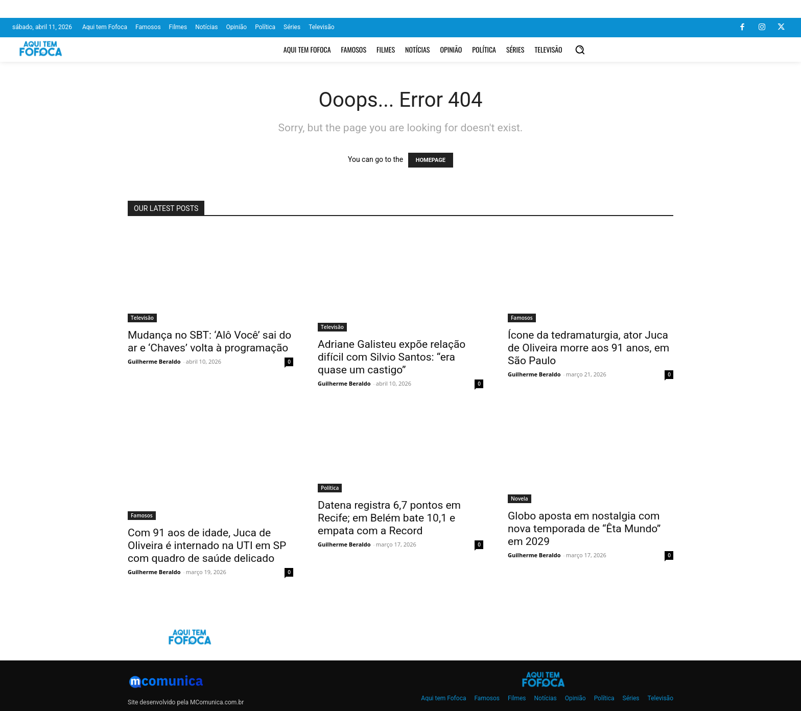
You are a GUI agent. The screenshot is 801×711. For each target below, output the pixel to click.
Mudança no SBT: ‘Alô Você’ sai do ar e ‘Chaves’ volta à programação (209, 341)
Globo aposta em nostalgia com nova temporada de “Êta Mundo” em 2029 (584, 529)
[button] (580, 49)
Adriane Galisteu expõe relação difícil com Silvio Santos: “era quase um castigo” (391, 357)
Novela (519, 498)
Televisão (142, 317)
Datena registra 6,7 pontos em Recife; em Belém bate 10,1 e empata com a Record (389, 518)
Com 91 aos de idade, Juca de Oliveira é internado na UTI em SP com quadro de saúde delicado (207, 545)
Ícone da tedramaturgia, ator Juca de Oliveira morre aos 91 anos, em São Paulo (588, 348)
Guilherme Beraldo (154, 361)
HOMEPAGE (430, 160)
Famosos (522, 317)
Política (330, 487)
